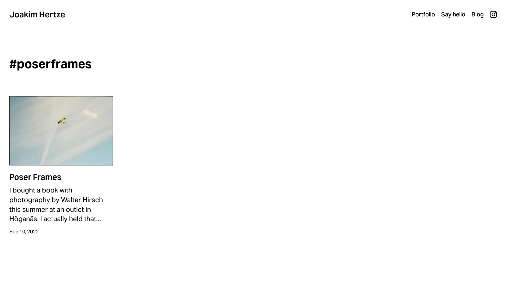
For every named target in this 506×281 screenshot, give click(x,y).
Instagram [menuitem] (493, 14)
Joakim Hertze (37, 14)
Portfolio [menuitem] (423, 14)
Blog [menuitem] (477, 14)
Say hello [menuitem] (453, 14)
